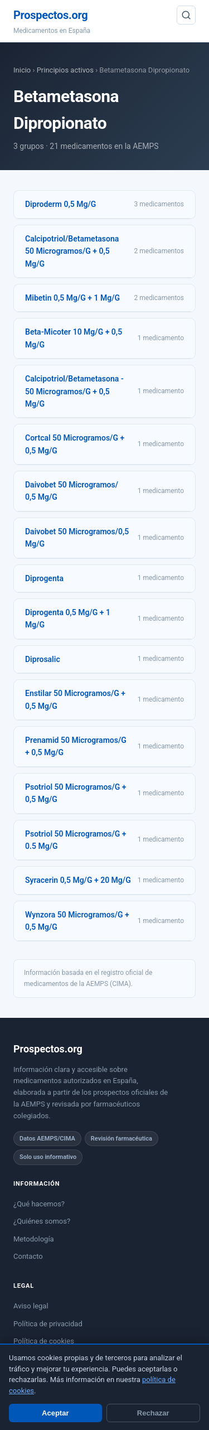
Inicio (22, 70)
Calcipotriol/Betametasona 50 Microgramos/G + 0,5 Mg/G (72, 251)
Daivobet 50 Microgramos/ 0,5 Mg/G (71, 490)
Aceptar (55, 1413)
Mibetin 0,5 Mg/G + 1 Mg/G (72, 297)
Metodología (33, 1239)
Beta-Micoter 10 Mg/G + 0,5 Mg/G (73, 338)
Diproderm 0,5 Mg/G (60, 204)
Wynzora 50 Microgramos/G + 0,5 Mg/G (77, 920)
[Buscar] (186, 15)
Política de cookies (43, 1341)
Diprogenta (44, 578)
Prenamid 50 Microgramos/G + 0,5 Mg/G (76, 746)
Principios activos (65, 70)
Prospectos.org (50, 15)
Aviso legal (30, 1306)
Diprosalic (42, 659)
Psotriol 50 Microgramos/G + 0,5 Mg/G (76, 793)
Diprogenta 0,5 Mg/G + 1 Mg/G (67, 618)
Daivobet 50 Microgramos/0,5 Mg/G (77, 537)
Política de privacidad (47, 1324)
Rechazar (153, 1413)
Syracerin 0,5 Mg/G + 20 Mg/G (78, 880)
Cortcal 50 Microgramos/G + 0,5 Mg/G (74, 444)
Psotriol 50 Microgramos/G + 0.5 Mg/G (76, 840)
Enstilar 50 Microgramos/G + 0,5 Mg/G (75, 699)
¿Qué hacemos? (39, 1204)
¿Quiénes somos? (41, 1221)
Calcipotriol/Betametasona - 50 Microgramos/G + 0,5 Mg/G (74, 391)
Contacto (28, 1256)
